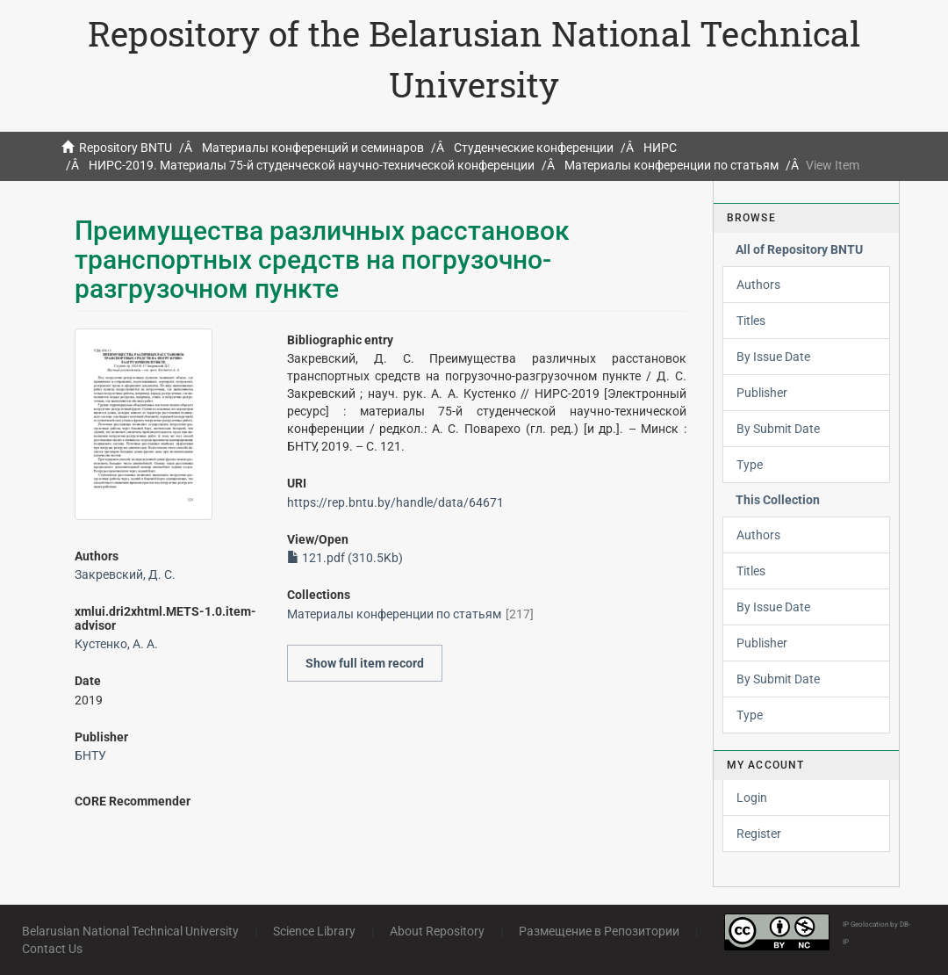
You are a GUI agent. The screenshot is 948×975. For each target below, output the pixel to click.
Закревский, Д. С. (125, 574)
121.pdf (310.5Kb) (345, 558)
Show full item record (364, 663)
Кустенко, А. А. (116, 644)
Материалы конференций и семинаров (313, 148)
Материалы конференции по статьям (671, 165)
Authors (758, 285)
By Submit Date (778, 429)
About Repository (437, 931)
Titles (750, 321)
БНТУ (90, 755)
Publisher (761, 393)
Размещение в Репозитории (599, 931)
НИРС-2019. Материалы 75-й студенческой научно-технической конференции (312, 165)
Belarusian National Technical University (130, 931)
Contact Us (52, 949)
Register (758, 834)
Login (751, 798)
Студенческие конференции (534, 148)
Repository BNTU (125, 148)
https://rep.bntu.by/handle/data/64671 (395, 502)
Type (749, 465)
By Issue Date (773, 357)
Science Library (314, 931)
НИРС (660, 148)
